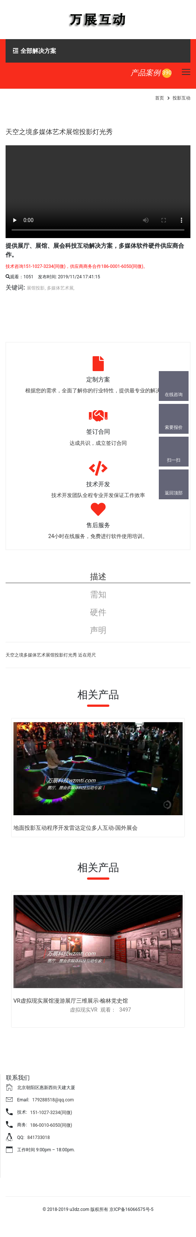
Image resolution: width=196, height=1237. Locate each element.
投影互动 (181, 98)
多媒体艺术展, (60, 288)
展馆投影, (36, 288)
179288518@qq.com (53, 1099)
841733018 (38, 1137)
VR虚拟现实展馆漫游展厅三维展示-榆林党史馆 (70, 1000)
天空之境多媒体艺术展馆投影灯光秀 (59, 132)
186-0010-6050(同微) (51, 1125)
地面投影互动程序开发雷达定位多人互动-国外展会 (75, 828)
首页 (159, 98)
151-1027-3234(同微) (51, 1112)
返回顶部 (174, 493)
